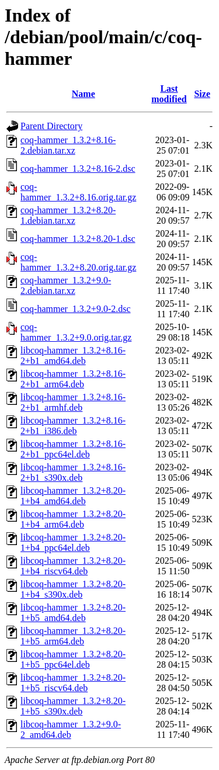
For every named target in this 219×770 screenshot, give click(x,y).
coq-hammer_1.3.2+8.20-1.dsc (77, 239)
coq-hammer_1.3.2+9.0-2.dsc (75, 309)
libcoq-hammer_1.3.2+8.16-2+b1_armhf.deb (73, 402)
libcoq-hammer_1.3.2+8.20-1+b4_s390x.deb (73, 589)
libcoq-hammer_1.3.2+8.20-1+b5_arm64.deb (73, 636)
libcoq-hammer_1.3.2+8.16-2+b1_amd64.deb (73, 355)
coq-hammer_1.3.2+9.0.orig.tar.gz (75, 332)
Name (83, 94)
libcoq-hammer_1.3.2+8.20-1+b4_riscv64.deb (73, 566)
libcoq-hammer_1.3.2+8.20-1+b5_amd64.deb (73, 612)
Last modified (168, 94)
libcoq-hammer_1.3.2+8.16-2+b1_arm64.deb (73, 379)
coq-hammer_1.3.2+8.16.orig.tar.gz (78, 192)
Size (202, 94)
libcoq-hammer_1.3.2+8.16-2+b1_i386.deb (73, 425)
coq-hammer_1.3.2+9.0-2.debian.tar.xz (65, 285)
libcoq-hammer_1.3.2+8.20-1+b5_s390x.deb (73, 706)
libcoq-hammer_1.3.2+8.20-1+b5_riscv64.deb (73, 682)
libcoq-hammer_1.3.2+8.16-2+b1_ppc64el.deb (73, 449)
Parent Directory (51, 126)
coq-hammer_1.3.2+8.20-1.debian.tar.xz (68, 215)
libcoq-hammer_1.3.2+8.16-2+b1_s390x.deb (73, 472)
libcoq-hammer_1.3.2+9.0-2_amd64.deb (70, 729)
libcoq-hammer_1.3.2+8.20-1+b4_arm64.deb (73, 519)
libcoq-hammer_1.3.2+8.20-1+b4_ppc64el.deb (73, 542)
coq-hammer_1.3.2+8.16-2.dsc (77, 169)
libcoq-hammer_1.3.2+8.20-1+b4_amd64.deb (73, 495)
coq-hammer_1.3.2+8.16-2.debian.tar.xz (68, 145)
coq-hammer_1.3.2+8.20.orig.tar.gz (78, 262)
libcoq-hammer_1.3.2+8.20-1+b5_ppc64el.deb (73, 659)
